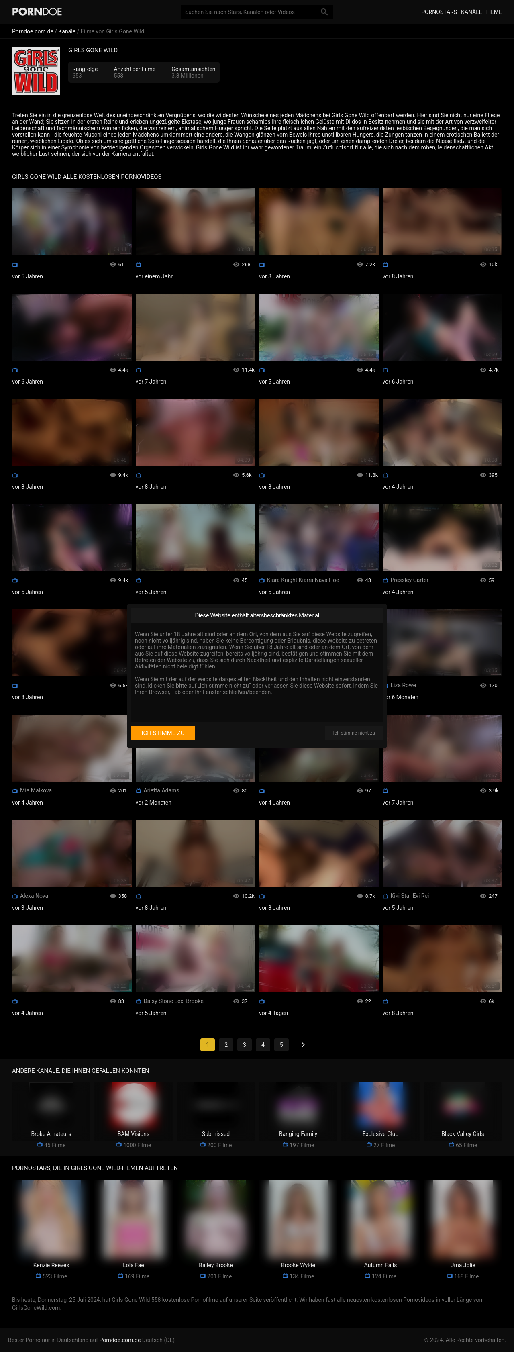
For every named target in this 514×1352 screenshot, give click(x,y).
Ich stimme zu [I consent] (162, 733)
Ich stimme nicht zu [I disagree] (354, 733)
